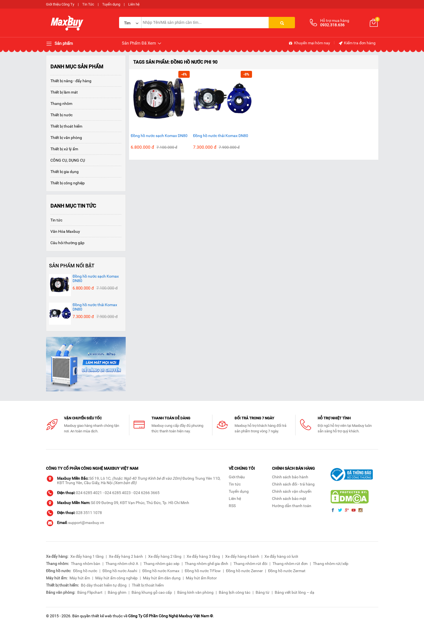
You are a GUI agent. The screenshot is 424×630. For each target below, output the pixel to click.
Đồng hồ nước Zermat (286, 571)
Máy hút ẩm (80, 578)
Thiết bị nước (61, 115)
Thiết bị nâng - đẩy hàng (70, 81)
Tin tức (56, 220)
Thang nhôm (61, 103)
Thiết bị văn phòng (66, 137)
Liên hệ (134, 4)
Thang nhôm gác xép (161, 563)
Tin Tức (88, 4)
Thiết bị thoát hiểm (66, 126)
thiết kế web (101, 616)
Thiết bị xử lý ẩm (64, 149)
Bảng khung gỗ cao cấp (152, 592)
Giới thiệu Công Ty (60, 4)
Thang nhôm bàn (85, 563)
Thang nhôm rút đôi (250, 563)
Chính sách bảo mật (289, 498)
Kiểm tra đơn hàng (357, 43)
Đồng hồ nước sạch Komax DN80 (159, 135)
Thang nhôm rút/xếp (330, 563)
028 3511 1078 (89, 512)
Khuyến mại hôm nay (309, 43)
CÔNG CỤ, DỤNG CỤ (67, 160)
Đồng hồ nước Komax (160, 571)
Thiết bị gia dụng (64, 171)
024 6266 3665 (146, 492)
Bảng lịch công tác (234, 592)
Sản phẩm (59, 44)
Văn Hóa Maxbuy (65, 231)
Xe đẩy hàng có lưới (281, 556)
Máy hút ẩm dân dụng (162, 578)
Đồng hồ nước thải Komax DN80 (220, 135)
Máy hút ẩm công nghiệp (116, 578)
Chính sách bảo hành (290, 477)
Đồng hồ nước (85, 571)
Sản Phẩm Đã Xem (142, 43)
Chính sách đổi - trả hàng (293, 484)
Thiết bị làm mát (64, 92)
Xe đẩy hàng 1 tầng (87, 556)
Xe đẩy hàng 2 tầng (164, 556)
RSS (232, 506)
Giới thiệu (237, 477)
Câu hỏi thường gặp (67, 243)
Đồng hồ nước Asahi (119, 571)
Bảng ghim (117, 592)
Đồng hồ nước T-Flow (203, 571)
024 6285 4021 (89, 492)
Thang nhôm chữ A (122, 563)
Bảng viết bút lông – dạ (294, 592)
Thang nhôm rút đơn (290, 563)
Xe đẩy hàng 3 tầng (203, 556)
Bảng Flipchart (89, 592)
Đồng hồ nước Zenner (244, 571)
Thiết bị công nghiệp (67, 183)
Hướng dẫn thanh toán (291, 506)
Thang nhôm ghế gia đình (206, 563)
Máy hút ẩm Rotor (201, 578)
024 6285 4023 (118, 492)
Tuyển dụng (111, 4)
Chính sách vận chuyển (292, 491)
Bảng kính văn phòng (195, 592)
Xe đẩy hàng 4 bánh (242, 556)
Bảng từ (262, 592)
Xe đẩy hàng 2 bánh (126, 556)
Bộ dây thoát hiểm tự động (104, 585)
